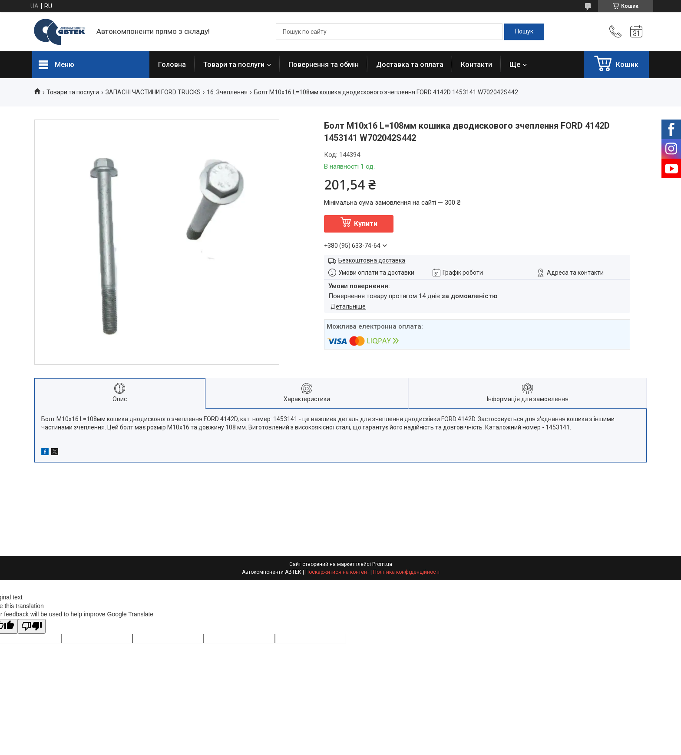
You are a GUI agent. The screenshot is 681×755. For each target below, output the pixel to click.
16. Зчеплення (227, 92)
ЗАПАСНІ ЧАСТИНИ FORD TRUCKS (153, 92)
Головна (172, 64)
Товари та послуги (233, 64)
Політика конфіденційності (406, 572)
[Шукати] (524, 31)
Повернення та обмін (323, 64)
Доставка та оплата (409, 64)
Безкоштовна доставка (371, 260)
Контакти (476, 64)
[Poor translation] (32, 626)
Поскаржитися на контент (337, 572)
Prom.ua (382, 564)
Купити (365, 224)
